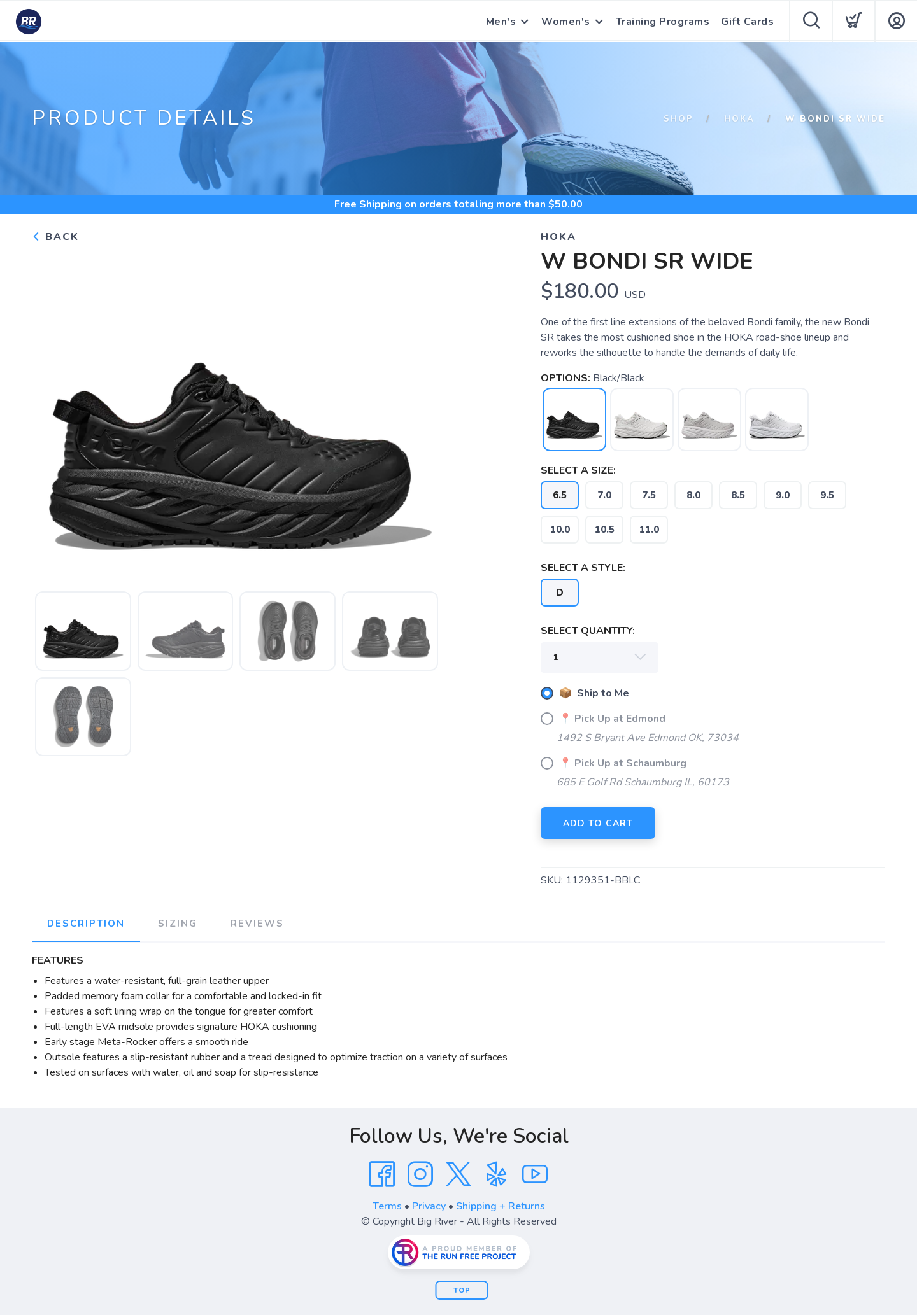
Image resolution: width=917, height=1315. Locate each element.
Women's (565, 22)
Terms (387, 1206)
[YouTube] (535, 1174)
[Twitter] (458, 1174)
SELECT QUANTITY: (588, 631)
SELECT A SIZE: (578, 470)
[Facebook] (382, 1174)
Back (55, 237)
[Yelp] (497, 1174)
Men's (501, 22)
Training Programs (663, 22)
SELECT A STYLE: (583, 568)
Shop (678, 119)
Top (462, 1290)
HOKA (739, 119)
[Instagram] (420, 1174)
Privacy (429, 1206)
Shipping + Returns (500, 1206)
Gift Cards (747, 22)
